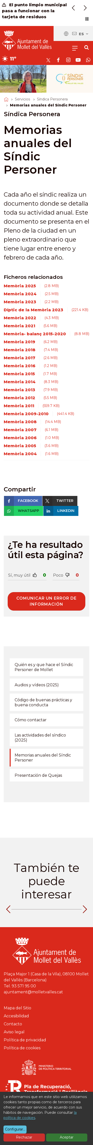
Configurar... (15, 1129)
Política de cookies (22, 1048)
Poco (61, 575)
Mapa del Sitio (17, 1008)
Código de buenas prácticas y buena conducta (43, 702)
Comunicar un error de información (46, 601)
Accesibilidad (16, 1016)
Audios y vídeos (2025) (37, 685)
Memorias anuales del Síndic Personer (43, 758)
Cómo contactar (31, 720)
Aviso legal (14, 1032)
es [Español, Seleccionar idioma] (84, 34)
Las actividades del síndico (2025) (40, 738)
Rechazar (24, 1137)
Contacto (13, 1024)
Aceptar (66, 1137)
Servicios (22, 99)
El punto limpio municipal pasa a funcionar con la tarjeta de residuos (34, 10)
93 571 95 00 (24, 986)
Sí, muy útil (22, 575)
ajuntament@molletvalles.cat (33, 992)
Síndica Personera (52, 99)
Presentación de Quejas (38, 775)
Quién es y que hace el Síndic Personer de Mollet (44, 667)
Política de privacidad (25, 1040)
